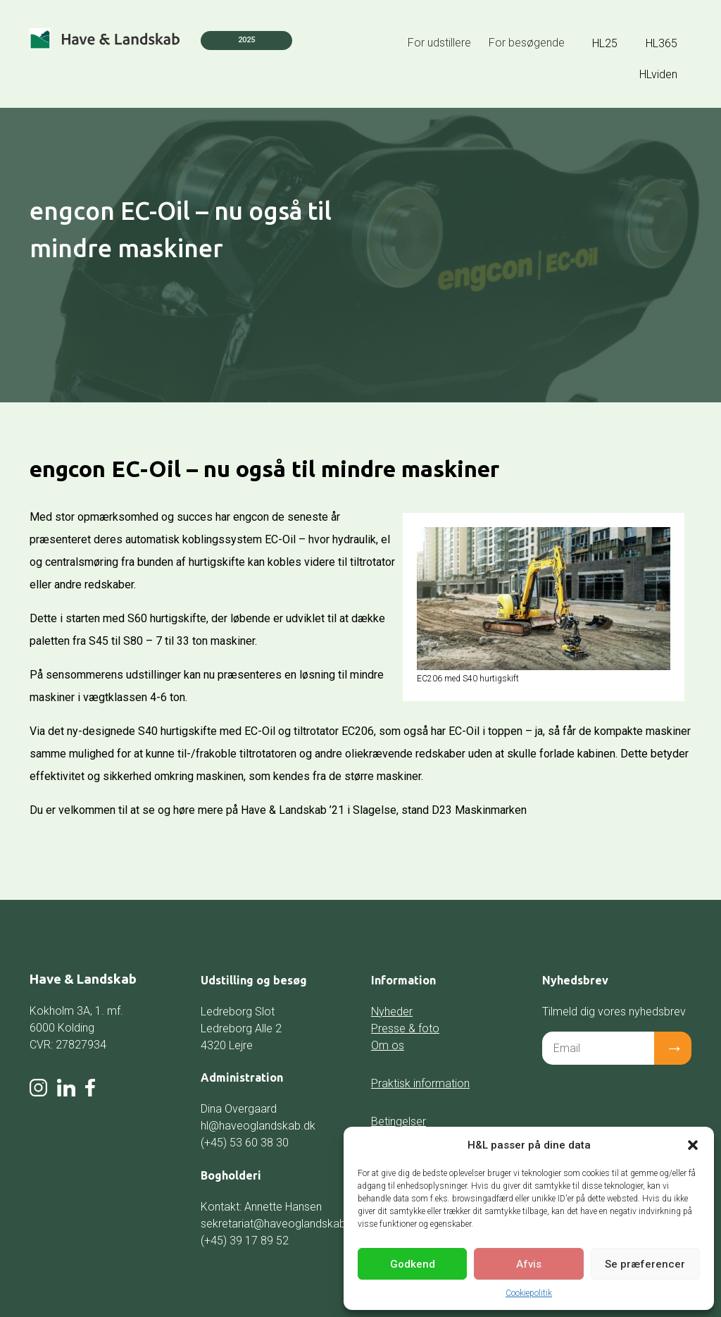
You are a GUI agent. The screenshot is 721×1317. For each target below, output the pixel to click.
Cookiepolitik (529, 1293)
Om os (387, 1045)
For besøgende (527, 42)
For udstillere (439, 42)
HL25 (604, 43)
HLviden (658, 74)
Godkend (412, 1264)
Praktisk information (420, 1083)
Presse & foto (405, 1028)
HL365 (661, 43)
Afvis (528, 1264)
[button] (693, 1145)
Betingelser (398, 1121)
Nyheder (392, 1011)
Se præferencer (645, 1264)
